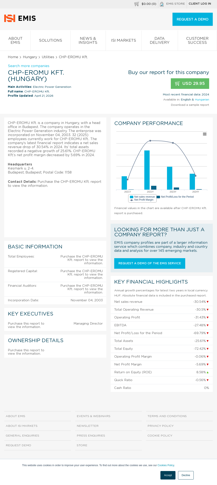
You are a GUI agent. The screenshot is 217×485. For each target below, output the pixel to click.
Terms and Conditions (167, 416)
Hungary (30, 57)
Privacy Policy (160, 425)
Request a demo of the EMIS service (149, 263)
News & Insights (88, 41)
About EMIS (15, 41)
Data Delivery (159, 41)
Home (13, 57)
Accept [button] (168, 475)
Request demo (18, 445)
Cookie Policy (159, 435)
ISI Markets (123, 41)
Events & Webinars (93, 416)
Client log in (200, 3)
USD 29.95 (190, 83)
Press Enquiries (91, 435)
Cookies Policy (165, 465)
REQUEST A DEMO (193, 19)
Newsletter (88, 425)
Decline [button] (186, 475)
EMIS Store (172, 4)
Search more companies (28, 66)
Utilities (48, 57)
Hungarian (202, 99)
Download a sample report (190, 104)
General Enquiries (22, 435)
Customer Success (197, 41)
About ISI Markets (22, 425)
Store (82, 445)
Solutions (50, 41)
